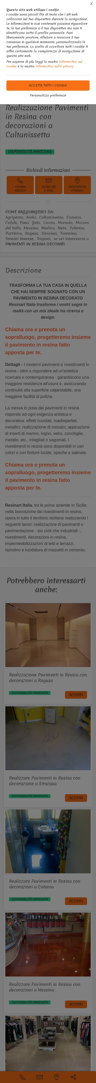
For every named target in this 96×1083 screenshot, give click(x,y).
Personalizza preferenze (48, 95)
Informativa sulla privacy (55, 66)
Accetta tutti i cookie (48, 85)
